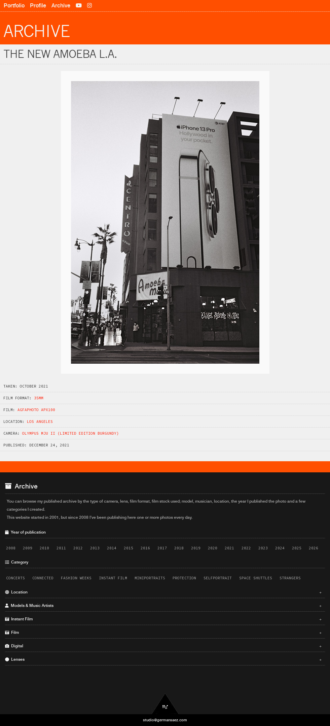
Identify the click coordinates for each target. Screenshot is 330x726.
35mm (38, 398)
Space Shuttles (255, 578)
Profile (38, 5)
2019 (195, 548)
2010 (44, 548)
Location (163, 592)
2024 (280, 548)
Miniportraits (150, 578)
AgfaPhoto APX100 (36, 409)
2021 (229, 548)
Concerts (15, 578)
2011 (61, 548)
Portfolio (14, 5)
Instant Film (113, 578)
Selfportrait (218, 578)
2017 (162, 548)
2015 (128, 548)
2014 (111, 548)
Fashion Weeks (76, 578)
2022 (246, 548)
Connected (42, 578)
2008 (10, 548)
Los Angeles (40, 421)
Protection (184, 578)
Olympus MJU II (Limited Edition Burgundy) (70, 433)
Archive (60, 5)
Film (163, 632)
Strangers (290, 578)
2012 (78, 548)
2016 (145, 548)
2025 (296, 548)
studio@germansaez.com (165, 720)
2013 (95, 548)
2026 (313, 548)
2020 (212, 548)
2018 (179, 548)
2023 (263, 548)
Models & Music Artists (163, 605)
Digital (163, 646)
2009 (27, 548)
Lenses (163, 659)
